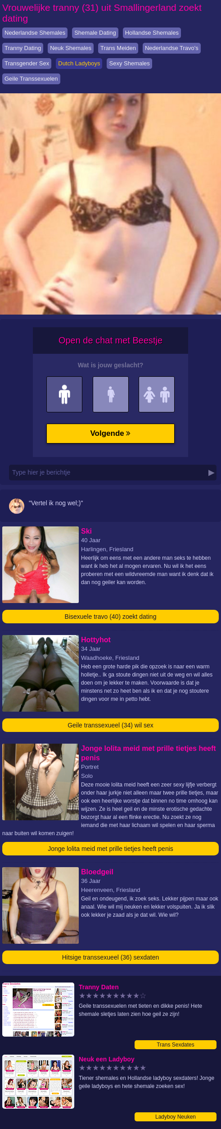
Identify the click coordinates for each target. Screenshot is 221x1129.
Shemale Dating (95, 32)
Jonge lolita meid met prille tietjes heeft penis (110, 848)
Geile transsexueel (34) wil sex (110, 725)
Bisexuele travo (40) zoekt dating (111, 616)
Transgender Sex (27, 63)
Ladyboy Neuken (175, 1117)
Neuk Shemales (70, 48)
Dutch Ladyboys (79, 63)
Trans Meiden (118, 48)
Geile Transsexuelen (31, 78)
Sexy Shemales (129, 63)
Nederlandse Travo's (171, 48)
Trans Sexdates (175, 1045)
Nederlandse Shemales (35, 32)
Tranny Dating (23, 48)
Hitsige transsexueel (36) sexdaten (110, 957)
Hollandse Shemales (152, 32)
